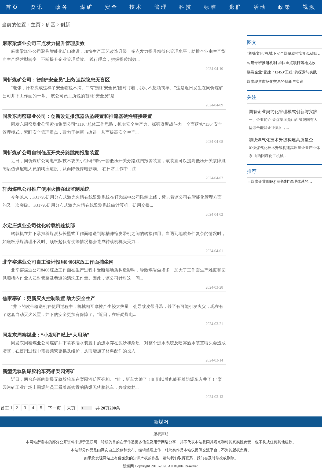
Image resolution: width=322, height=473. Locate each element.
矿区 (50, 24)
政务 (62, 7)
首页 (12, 7)
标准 (210, 7)
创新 (65, 24)
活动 (260, 7)
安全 (111, 7)
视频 (309, 7)
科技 (185, 7)
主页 (36, 24)
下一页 (54, 408)
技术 (136, 7)
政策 (284, 7)
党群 (235, 7)
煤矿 (86, 7)
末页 (71, 408)
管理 (161, 7)
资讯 (37, 7)
